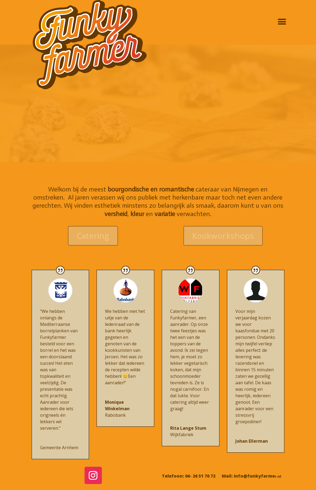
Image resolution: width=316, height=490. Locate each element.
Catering (93, 235)
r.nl (278, 476)
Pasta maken (158, 109)
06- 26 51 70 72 (200, 476)
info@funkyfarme (254, 476)
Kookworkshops (223, 235)
